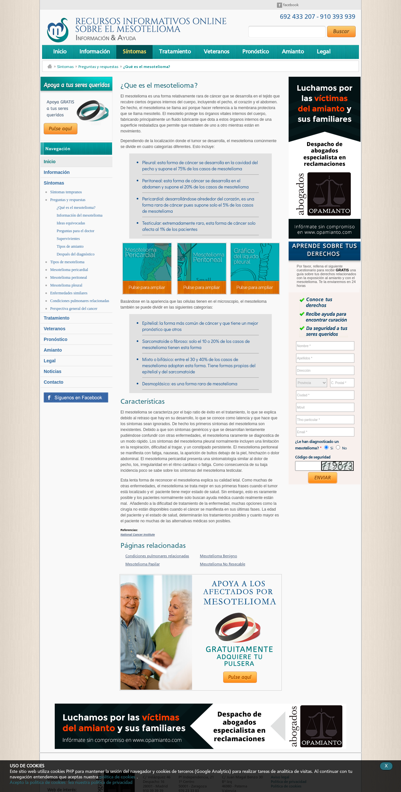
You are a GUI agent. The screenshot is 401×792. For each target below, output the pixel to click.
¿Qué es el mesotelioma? (146, 66)
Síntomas (134, 52)
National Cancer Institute (137, 534)
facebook (290, 5)
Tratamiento (175, 52)
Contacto (53, 382)
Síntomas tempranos (66, 192)
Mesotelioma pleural (66, 285)
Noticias (52, 371)
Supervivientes (68, 238)
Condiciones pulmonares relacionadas (79, 301)
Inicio (59, 52)
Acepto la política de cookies (37, 782)
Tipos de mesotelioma (67, 262)
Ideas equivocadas (71, 223)
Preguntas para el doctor (75, 231)
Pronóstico (255, 52)
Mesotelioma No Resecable (222, 564)
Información (94, 52)
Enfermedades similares (68, 293)
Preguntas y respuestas (98, 66)
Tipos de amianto (70, 246)
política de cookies (117, 777)
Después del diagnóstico (76, 254)
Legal (323, 52)
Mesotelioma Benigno (218, 556)
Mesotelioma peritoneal (68, 277)
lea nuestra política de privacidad (100, 782)
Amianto (293, 52)
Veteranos (216, 52)
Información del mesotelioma (79, 215)
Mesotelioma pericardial (69, 269)
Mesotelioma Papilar (142, 564)
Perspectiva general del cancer (73, 308)
